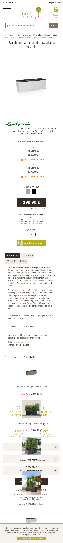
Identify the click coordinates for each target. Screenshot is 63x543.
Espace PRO (55, 2)
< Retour (54, 38)
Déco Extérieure (24, 35)
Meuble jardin (10, 35)
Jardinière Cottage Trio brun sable (31, 387)
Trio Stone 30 (32, 151)
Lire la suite (37, 134)
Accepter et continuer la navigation (31, 538)
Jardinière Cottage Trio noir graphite (31, 423)
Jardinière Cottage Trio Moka (31, 497)
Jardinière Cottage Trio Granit (31, 460)
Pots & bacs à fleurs (41, 35)
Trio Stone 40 (32, 168)
